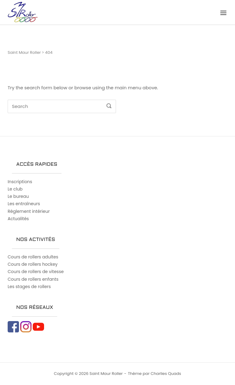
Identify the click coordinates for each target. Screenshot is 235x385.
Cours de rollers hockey (33, 264)
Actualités (18, 219)
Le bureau (18, 196)
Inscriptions (20, 182)
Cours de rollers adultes (33, 257)
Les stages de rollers (29, 286)
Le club (15, 189)
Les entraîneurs (24, 204)
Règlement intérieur (29, 211)
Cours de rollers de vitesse (36, 271)
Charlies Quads (166, 373)
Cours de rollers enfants (33, 279)
